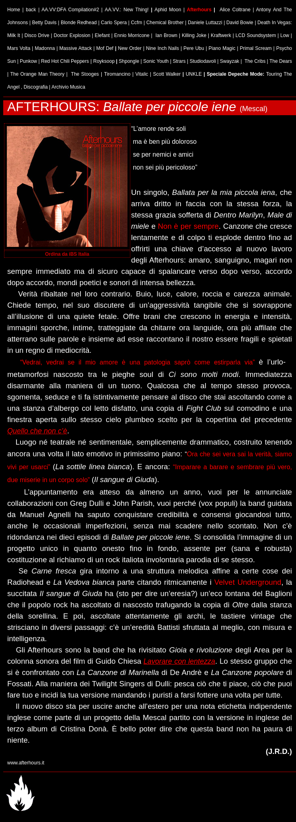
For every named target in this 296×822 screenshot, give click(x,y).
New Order (130, 48)
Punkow (28, 61)
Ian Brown (166, 35)
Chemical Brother (165, 22)
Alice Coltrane (235, 9)
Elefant (102, 35)
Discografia (36, 87)
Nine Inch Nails (162, 48)
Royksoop (104, 61)
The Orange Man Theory (37, 74)
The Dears (280, 61)
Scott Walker (167, 74)
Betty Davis (44, 22)
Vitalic (142, 74)
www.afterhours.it (25, 763)
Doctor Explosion (71, 35)
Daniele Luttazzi (205, 22)
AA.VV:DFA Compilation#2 (70, 9)
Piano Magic (223, 48)
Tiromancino (117, 74)
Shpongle (129, 61)
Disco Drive (37, 35)
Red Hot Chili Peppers (65, 61)
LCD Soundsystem (256, 35)
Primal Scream (255, 48)
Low (284, 35)
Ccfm (136, 22)
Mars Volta (18, 48)
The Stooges (85, 74)
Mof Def (105, 48)
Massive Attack (76, 48)
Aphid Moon (167, 9)
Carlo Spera (114, 22)
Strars (179, 61)
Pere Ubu (193, 48)
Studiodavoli (202, 61)
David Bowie (239, 22)
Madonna (45, 48)
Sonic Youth (156, 61)
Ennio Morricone (132, 35)
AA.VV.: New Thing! (128, 9)
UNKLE (194, 74)
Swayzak (229, 61)
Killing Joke (194, 35)
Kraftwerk (221, 35)
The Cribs (255, 61)
